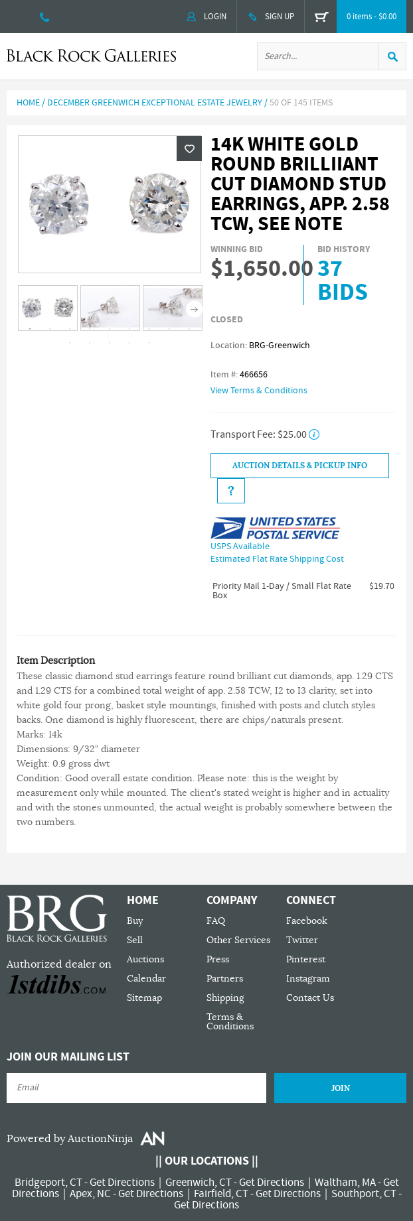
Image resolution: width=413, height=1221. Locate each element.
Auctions (145, 959)
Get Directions (122, 1182)
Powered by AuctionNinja (70, 1138)
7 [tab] (149, 329)
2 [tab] (49, 329)
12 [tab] (109, 343)
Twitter (302, 940)
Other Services (238, 940)
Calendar (146, 978)
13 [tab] (129, 343)
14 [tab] (149, 343)
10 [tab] (69, 343)
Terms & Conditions (230, 1021)
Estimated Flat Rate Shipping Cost (277, 559)
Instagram (308, 978)
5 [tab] (109, 329)
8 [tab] (169, 329)
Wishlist (189, 148)
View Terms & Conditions (258, 391)
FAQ (215, 921)
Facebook (306, 921)
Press (217, 959)
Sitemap (144, 997)
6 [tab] (129, 329)
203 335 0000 (45, 16)
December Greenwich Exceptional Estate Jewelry (154, 103)
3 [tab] (69, 329)
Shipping (225, 997)
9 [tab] (189, 329)
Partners (224, 978)
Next (194, 308)
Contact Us (310, 997)
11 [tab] (89, 343)
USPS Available (240, 546)
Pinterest (305, 959)
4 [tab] (89, 329)
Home (28, 103)
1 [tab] (30, 329)
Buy (135, 921)
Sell (135, 940)
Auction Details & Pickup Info (299, 465)
